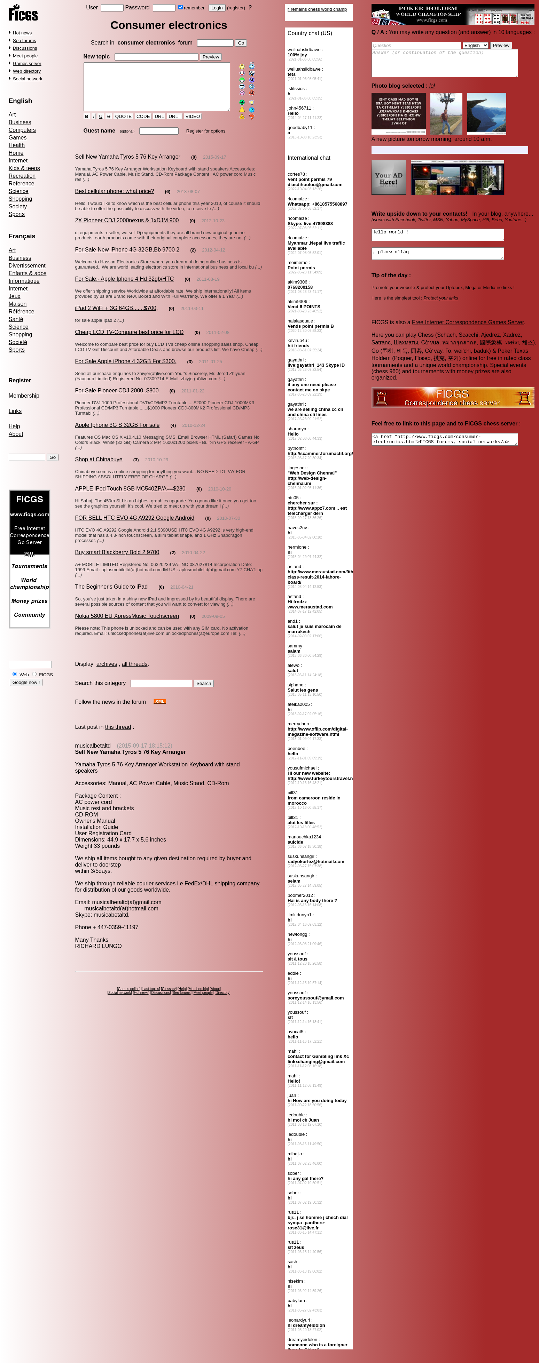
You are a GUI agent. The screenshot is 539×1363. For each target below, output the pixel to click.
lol (432, 91)
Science (19, 191)
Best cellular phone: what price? (114, 200)
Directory (224, 990)
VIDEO (186, 125)
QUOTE (117, 125)
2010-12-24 (193, 434)
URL (153, 125)
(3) (190, 370)
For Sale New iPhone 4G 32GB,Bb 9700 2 (127, 258)
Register (188, 139)
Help (14, 426)
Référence (21, 311)
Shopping (20, 199)
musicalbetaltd (92, 749)
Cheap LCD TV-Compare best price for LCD (129, 341)
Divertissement (27, 266)
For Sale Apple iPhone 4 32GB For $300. (125, 370)
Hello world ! (446, 241)
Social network (27, 78)
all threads (135, 667)
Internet (18, 161)
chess (491, 433)
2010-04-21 (182, 590)
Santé (16, 319)
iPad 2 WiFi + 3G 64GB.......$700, (116, 317)
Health (17, 145)
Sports (17, 214)
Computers (22, 130)
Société (18, 342)
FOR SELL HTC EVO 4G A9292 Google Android (134, 526)
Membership (24, 396)
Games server (27, 63)
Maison (18, 304)
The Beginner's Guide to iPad (111, 590)
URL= (168, 125)
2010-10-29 (157, 468)
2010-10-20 (220, 497)
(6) (167, 200)
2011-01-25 (210, 370)
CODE (137, 125)
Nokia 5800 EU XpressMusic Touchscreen (127, 619)
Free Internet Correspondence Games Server (468, 332)
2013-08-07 (188, 200)
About (16, 434)
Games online (130, 986)
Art (12, 115)
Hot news (22, 32)
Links (15, 411)
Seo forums (24, 40)
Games (18, 138)
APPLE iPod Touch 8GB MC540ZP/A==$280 (130, 497)
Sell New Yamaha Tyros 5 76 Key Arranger (127, 165)
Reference (21, 183)
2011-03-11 (192, 317)
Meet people (25, 55)
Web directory (27, 71)
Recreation (22, 176)
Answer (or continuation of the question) (454, 65)
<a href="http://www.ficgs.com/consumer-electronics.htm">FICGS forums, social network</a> (454, 450)
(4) (173, 434)
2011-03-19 (208, 287)
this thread (118, 730)
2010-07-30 (228, 526)
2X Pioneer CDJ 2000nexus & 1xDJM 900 (127, 229)
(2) (193, 258)
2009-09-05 (213, 619)
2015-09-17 (214, 165)
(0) (194, 165)
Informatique (24, 281)
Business (20, 122)
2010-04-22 (193, 561)
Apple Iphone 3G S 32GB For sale (117, 434)
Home (16, 153)
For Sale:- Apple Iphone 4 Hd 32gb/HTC (124, 287)
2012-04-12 (213, 258)
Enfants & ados (28, 273)
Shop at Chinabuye (98, 468)
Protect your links (441, 307)
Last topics (151, 986)
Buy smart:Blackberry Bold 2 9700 (117, 561)
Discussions (25, 48)
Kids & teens (24, 168)
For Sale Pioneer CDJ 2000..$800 (116, 399)
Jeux (15, 296)
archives (106, 667)
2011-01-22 (193, 399)
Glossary (170, 986)
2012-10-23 (213, 229)
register (237, 7)
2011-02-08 (217, 341)
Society (18, 206)
